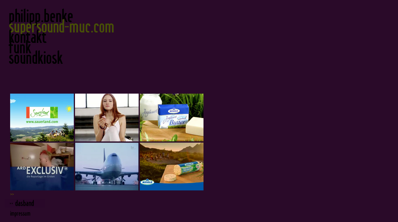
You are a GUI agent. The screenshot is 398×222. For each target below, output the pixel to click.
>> (12, 194)
